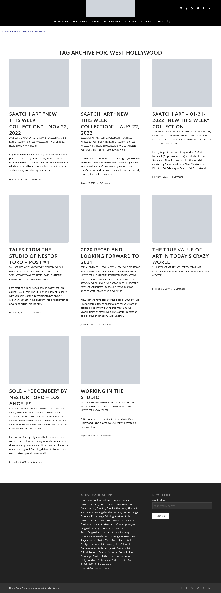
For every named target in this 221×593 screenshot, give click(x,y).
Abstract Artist (123, 516)
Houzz (103, 504)
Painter (126, 512)
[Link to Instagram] (181, 8)
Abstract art (92, 137)
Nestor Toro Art (89, 504)
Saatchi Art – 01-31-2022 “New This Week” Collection (180, 120)
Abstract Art (107, 524)
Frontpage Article (200, 131)
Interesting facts (26, 271)
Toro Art (105, 520)
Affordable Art (89, 552)
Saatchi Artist (100, 556)
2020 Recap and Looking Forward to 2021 (110, 256)
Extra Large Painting (102, 516)
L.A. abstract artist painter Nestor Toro (110, 142)
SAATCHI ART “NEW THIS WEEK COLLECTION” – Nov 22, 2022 (38, 123)
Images (12, 271)
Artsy (84, 500)
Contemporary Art (126, 524)
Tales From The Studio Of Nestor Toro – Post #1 (33, 256)
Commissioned (127, 552)
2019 (154, 267)
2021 (11, 267)
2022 (11, 137)
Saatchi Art (118, 540)
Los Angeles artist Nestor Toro (48, 142)
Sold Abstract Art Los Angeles (41, 416)
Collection (20, 137)
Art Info (19, 267)
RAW (105, 528)
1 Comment (177, 177)
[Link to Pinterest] (198, 8)
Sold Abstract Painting (50, 420)
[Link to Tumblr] (203, 8)
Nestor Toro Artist (183, 139)
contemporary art (37, 137)
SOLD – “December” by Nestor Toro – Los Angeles (38, 397)
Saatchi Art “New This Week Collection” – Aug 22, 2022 (110, 123)
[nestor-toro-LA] (110, 8)
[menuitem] (60, 21)
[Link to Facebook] (186, 8)
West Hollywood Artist (100, 500)
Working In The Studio (102, 394)
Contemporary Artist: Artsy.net (98, 548)
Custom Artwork (90, 524)
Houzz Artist (97, 544)
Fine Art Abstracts (124, 500)
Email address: (160, 500)
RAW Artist (122, 504)
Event (187, 131)
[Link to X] (192, 8)
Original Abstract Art (99, 532)
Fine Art (101, 508)
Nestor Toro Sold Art (27, 412)
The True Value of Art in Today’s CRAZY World (180, 256)
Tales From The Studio (37, 279)
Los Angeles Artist (120, 536)
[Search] (167, 21)
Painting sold (98, 283)
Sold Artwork (113, 283)
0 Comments (37, 179)
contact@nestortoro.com (95, 568)
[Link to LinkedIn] (209, 8)
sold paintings (114, 291)
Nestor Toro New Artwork (23, 145)
